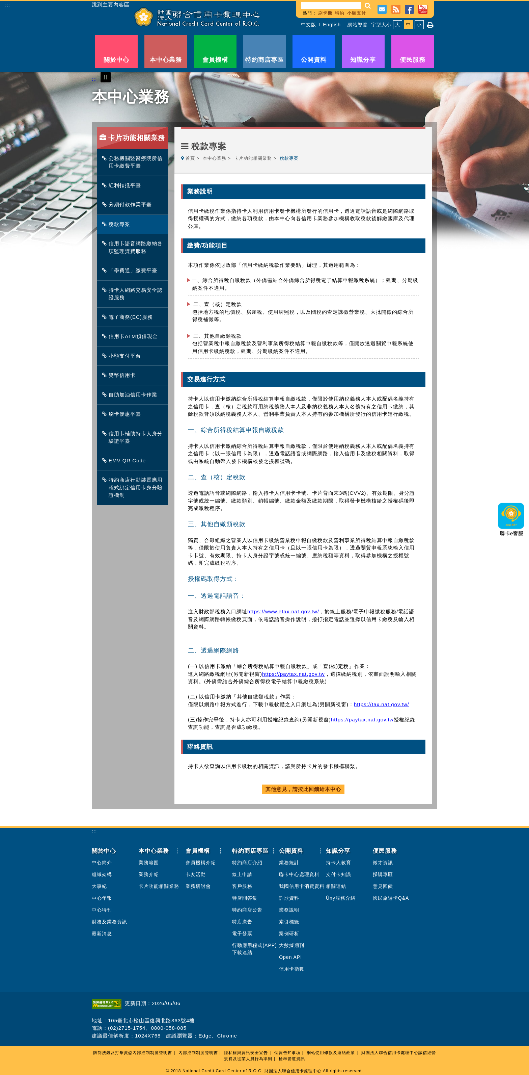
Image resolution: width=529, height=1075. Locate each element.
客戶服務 (242, 886)
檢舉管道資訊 (292, 1058)
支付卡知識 (338, 874)
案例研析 (289, 933)
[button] (368, 5)
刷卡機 (325, 13)
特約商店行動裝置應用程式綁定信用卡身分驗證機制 (134, 487)
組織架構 (102, 874)
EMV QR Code (125, 460)
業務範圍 (149, 862)
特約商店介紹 (247, 862)
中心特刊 (102, 910)
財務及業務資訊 (109, 921)
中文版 (308, 24)
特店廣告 (242, 921)
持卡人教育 (338, 862)
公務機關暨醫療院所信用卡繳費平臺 (134, 162)
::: (7, 4)
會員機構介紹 (201, 862)
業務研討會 (198, 886)
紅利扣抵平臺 (123, 185)
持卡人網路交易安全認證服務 (134, 294)
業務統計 (289, 862)
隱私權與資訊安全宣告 (246, 1052)
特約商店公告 (247, 910)
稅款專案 (117, 224)
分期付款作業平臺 (128, 204)
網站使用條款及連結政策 (331, 1052)
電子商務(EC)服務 (129, 317)
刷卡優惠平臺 (123, 414)
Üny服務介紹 (341, 898)
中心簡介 (102, 862)
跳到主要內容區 (111, 4)
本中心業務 (214, 158)
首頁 (190, 158)
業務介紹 (149, 874)
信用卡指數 (291, 969)
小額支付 (356, 13)
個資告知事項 (287, 1052)
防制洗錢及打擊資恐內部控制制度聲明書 (132, 1052)
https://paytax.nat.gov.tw (293, 674)
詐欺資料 (289, 898)
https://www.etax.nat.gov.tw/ (283, 611)
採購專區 (383, 874)
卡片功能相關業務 (253, 158)
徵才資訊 (383, 862)
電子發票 (242, 933)
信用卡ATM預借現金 (131, 336)
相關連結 (336, 886)
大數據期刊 (291, 945)
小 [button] (419, 24)
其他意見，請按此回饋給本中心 (303, 789)
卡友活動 (196, 874)
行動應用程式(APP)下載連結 (254, 949)
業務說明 (289, 910)
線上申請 (242, 874)
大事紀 (99, 886)
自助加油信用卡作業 (131, 395)
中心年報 (102, 898)
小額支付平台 (123, 356)
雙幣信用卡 (120, 375)
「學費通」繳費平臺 (131, 270)
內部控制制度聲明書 (198, 1052)
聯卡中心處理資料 (299, 874)
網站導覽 (357, 24)
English (332, 24)
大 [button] (397, 24)
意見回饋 (383, 886)
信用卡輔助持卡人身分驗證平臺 (134, 437)
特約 (339, 13)
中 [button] (408, 24)
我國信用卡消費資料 (302, 886)
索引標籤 (289, 921)
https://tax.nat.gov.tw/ (381, 704)
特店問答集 (244, 898)
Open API (290, 957)
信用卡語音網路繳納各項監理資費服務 (134, 247)
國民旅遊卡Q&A (391, 898)
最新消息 (102, 933)
